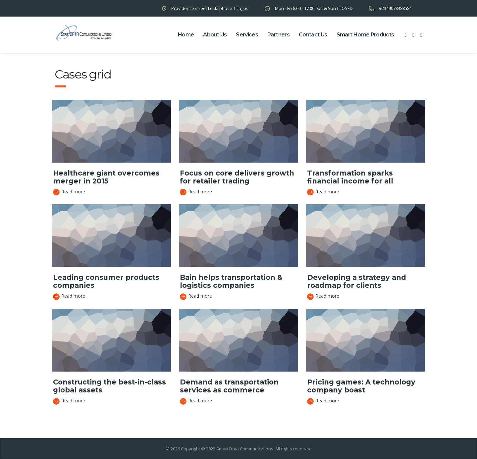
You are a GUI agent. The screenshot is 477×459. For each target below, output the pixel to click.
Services (247, 34)
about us (215, 34)
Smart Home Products (365, 34)
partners (278, 34)
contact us (313, 34)
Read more (69, 191)
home (186, 34)
